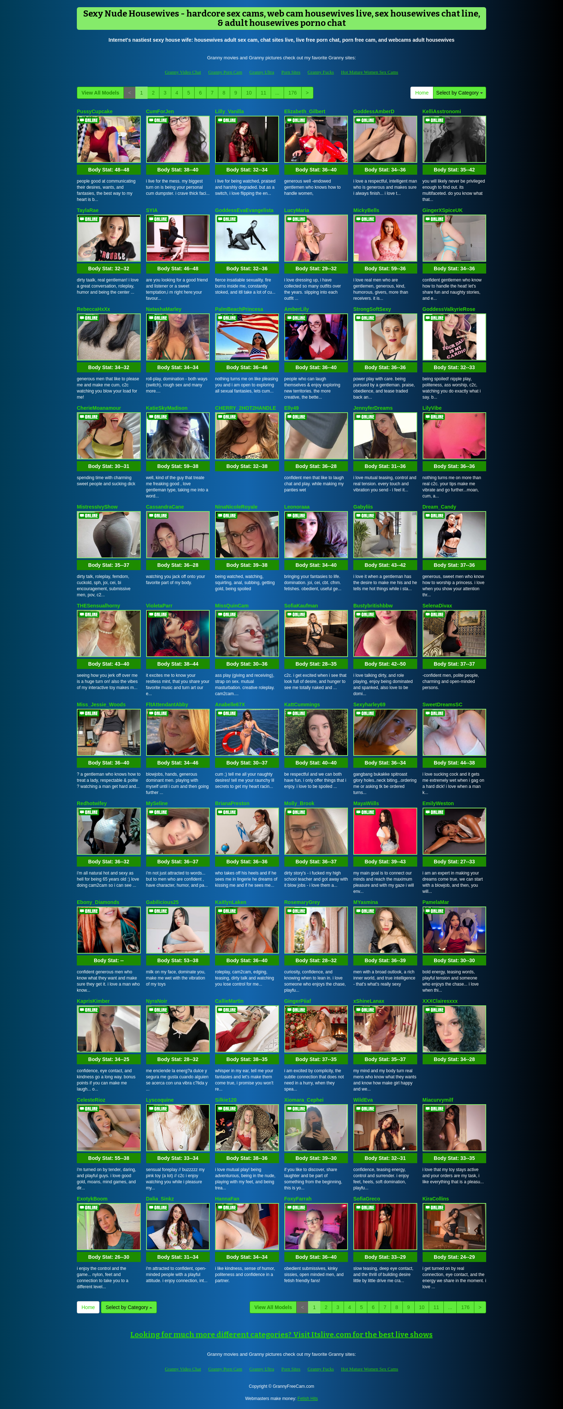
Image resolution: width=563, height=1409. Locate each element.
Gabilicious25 (162, 902)
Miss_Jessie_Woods (101, 704)
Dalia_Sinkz (160, 1199)
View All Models (100, 93)
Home (421, 93)
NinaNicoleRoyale (236, 507)
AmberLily (296, 309)
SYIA (152, 210)
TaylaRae (87, 210)
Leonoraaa (297, 507)
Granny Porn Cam (225, 72)
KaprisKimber (93, 1001)
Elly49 (291, 408)
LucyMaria (296, 210)
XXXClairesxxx (440, 1001)
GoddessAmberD (373, 111)
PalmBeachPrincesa (239, 309)
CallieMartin (229, 1001)
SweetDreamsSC (442, 704)
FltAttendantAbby (167, 704)
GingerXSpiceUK (443, 210)
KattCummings (302, 704)
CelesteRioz (91, 1100)
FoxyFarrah (298, 1199)
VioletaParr (159, 606)
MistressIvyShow (97, 507)
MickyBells (366, 210)
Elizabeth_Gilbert (304, 111)
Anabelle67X (230, 704)
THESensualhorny (98, 606)
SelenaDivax (437, 606)
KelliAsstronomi (442, 111)
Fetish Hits (308, 1398)
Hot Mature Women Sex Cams (369, 72)
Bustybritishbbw (373, 606)
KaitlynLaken (230, 902)
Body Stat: (108, 170)
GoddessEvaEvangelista (244, 210)
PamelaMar (436, 902)
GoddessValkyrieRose (449, 309)
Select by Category (459, 93)
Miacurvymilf (438, 1100)
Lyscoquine (160, 1100)
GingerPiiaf (297, 1001)
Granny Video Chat (183, 72)
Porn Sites (290, 72)
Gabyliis (363, 507)
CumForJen (160, 111)
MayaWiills (366, 803)
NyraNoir (156, 1001)
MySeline (157, 803)
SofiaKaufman (301, 606)
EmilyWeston (438, 803)
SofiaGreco (366, 1199)
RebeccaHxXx (93, 309)
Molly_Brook (299, 803)
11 (263, 93)
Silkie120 (226, 1100)
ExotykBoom (92, 1199)
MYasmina (365, 902)
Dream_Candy (439, 507)
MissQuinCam (231, 606)
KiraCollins (436, 1199)
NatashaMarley (164, 309)
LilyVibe (432, 408)
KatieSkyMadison (167, 408)
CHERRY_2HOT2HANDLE (245, 408)
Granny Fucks (321, 72)
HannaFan (227, 1199)
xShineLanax (368, 1001)
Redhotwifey (92, 803)
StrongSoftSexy (372, 309)
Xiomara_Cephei (304, 1100)
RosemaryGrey (302, 902)
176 (292, 93)
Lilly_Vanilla (229, 111)
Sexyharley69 (369, 704)
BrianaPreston (232, 803)
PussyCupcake (95, 111)
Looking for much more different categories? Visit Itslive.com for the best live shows (281, 1334)
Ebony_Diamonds (98, 902)
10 (249, 93)
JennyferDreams (373, 408)
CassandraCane (165, 507)
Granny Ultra (262, 72)
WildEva (363, 1100)
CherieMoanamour (99, 408)
